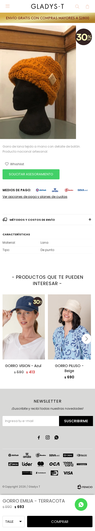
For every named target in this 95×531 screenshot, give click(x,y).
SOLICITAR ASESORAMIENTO (31, 174)
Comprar (59, 521)
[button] (86, 338)
